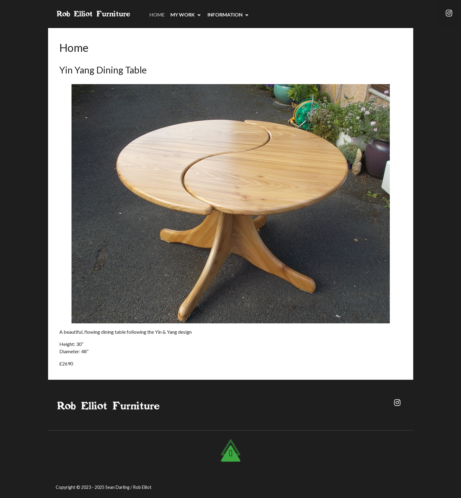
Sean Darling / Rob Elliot (128, 487)
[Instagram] (449, 13)
